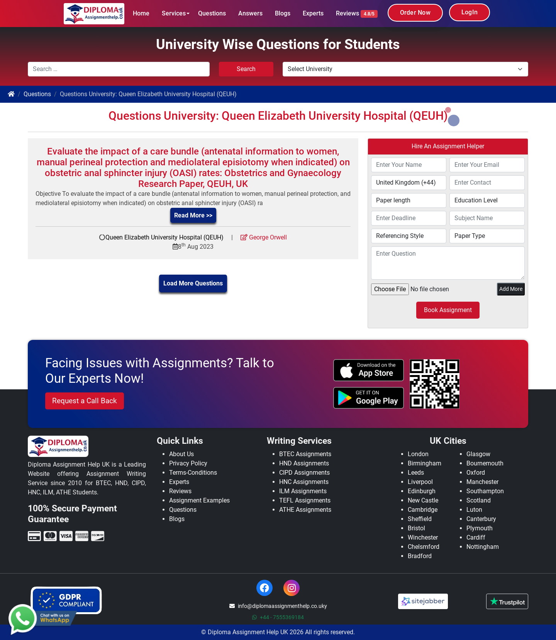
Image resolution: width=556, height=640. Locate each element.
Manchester (482, 482)
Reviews (357, 14)
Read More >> (193, 215)
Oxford (475, 472)
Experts (313, 13)
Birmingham (424, 463)
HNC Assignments (304, 482)
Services (174, 13)
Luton (474, 509)
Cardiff (475, 537)
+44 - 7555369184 (278, 617)
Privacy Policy (188, 463)
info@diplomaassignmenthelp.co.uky (278, 606)
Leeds (416, 472)
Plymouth (479, 528)
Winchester (423, 537)
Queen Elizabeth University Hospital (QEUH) (164, 237)
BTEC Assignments (305, 454)
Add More (510, 289)
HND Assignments (304, 463)
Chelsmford (423, 546)
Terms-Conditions (193, 472)
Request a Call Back (84, 400)
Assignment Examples (199, 500)
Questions (212, 13)
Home (141, 13)
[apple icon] (368, 370)
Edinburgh (422, 491)
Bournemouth (484, 463)
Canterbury (481, 519)
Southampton (485, 491)
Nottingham (482, 546)
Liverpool (420, 482)
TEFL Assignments (305, 500)
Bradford (420, 556)
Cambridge (422, 509)
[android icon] (368, 398)
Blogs (282, 13)
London (418, 454)
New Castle (423, 500)
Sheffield (420, 519)
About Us (181, 454)
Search (246, 69)
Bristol (416, 528)
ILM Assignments (303, 491)
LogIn (469, 12)
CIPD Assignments (304, 472)
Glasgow (478, 454)
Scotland (478, 500)
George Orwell (264, 237)
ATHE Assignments (305, 509)
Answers (250, 13)
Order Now (415, 12)
